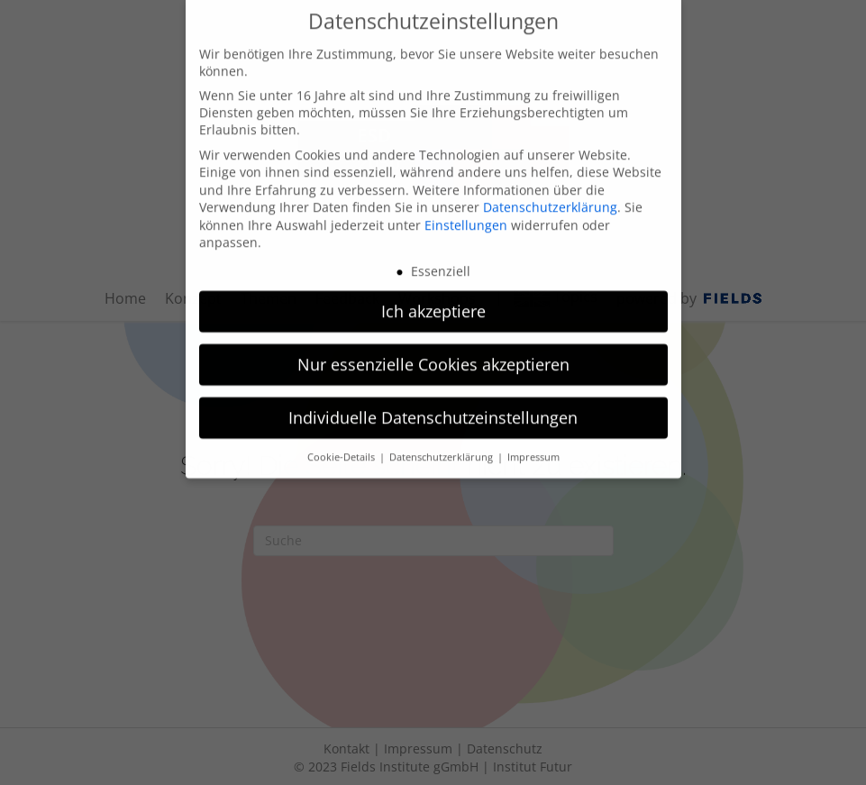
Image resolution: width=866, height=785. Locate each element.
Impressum (533, 443)
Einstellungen (465, 212)
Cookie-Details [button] (342, 443)
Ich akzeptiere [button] (433, 298)
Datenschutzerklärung (550, 194)
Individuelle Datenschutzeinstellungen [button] (433, 404)
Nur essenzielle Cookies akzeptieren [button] (433, 351)
